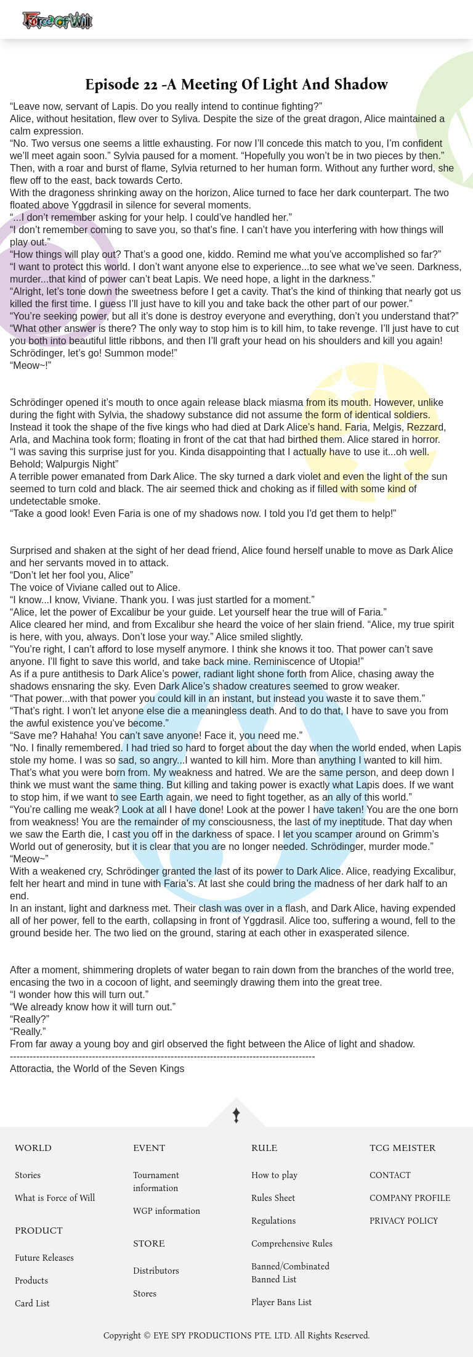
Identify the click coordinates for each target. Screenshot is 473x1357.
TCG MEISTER (402, 1147)
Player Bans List (281, 1302)
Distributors (156, 1271)
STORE (149, 1243)
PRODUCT (39, 1230)
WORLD (33, 1147)
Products (31, 1281)
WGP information (166, 1211)
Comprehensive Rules (292, 1244)
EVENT (149, 1147)
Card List (32, 1303)
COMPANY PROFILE (410, 1198)
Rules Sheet (273, 1198)
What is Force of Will (55, 1198)
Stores (144, 1294)
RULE (264, 1147)
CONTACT (390, 1175)
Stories (28, 1175)
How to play (274, 1175)
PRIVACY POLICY (404, 1221)
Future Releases (44, 1258)
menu (458, 19)
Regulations (273, 1221)
